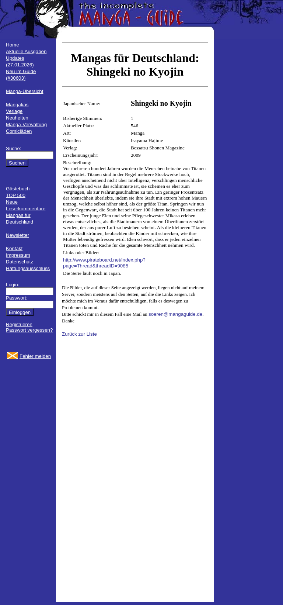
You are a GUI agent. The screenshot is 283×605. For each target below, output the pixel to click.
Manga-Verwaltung (26, 124)
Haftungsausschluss (28, 268)
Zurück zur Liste (79, 334)
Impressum (18, 255)
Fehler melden (35, 356)
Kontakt (14, 248)
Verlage (14, 111)
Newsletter (17, 235)
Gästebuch (17, 188)
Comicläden (19, 131)
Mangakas (17, 104)
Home (12, 45)
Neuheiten (17, 118)
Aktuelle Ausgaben (26, 51)
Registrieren (19, 324)
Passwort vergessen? (29, 330)
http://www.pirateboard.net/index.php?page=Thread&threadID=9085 (104, 263)
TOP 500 (15, 195)
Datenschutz (19, 262)
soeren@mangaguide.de (175, 314)
